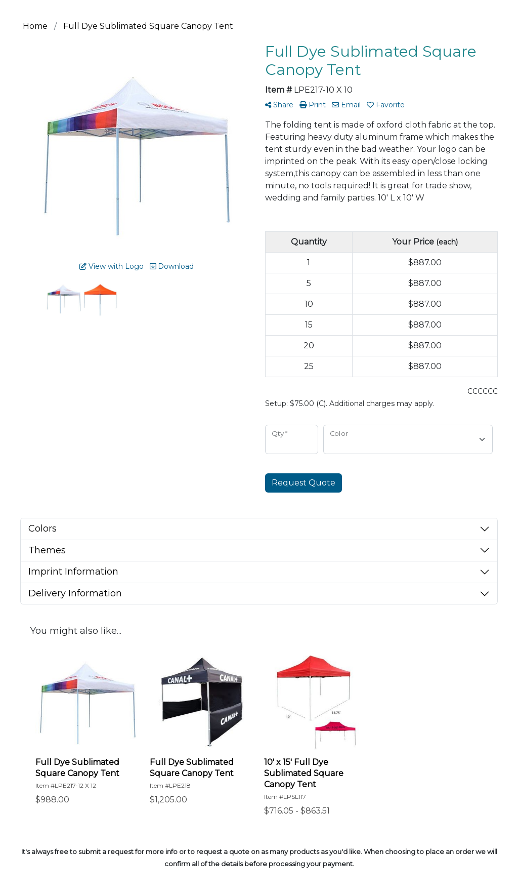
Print (312, 104)
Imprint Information (73, 571)
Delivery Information (75, 593)
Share (279, 104)
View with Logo (111, 266)
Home (35, 26)
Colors (42, 528)
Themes (47, 550)
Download (172, 266)
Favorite (386, 104)
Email (346, 104)
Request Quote (303, 483)
